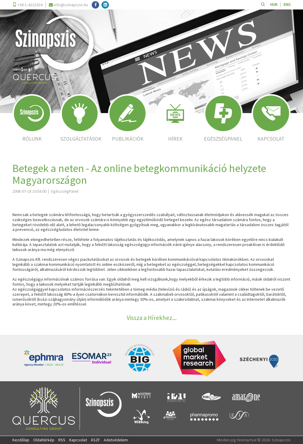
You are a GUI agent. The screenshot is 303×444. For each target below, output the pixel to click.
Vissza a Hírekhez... (152, 318)
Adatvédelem (116, 440)
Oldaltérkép (43, 440)
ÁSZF (95, 440)
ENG (287, 4)
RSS (61, 440)
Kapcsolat (78, 440)
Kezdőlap (20, 440)
